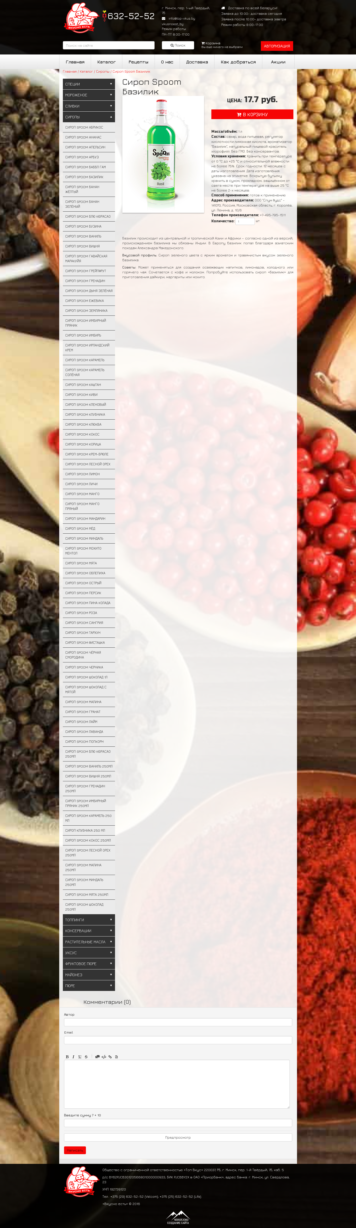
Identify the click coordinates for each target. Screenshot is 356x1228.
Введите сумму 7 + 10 (82, 1115)
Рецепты (138, 61)
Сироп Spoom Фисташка (85, 642)
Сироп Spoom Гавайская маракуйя (86, 258)
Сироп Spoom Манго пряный (82, 506)
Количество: (222, 221)
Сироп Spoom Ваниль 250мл (89, 766)
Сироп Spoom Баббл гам (85, 167)
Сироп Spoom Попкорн (84, 741)
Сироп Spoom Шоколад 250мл (84, 906)
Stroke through (86, 1056)
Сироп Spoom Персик (83, 593)
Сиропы (102, 71)
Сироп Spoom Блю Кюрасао (88, 216)
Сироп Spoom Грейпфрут (85, 271)
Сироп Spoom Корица (83, 444)
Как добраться (238, 61)
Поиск (178, 45)
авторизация (277, 46)
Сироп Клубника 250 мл (85, 830)
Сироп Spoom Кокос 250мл (88, 840)
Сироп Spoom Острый (83, 583)
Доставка (197, 61)
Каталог (106, 61)
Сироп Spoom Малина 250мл (83, 867)
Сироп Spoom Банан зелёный (82, 204)
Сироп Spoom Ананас (83, 137)
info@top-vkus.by (182, 18)
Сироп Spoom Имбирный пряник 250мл (85, 803)
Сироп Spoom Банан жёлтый (82, 189)
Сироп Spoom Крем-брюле (86, 454)
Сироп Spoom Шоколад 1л (86, 677)
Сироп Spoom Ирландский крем (87, 347)
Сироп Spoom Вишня (82, 246)
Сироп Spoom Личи (81, 484)
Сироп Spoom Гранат (82, 712)
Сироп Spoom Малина (83, 702)
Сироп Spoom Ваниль (83, 236)
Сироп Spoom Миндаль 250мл (84, 882)
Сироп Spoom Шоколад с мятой (86, 689)
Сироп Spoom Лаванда (84, 731)
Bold (67, 1056)
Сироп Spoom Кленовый (85, 404)
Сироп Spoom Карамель (84, 360)
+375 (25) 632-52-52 (176, 1196)
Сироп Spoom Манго (82, 494)
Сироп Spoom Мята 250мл (86, 894)
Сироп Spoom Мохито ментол (83, 550)
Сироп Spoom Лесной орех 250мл (87, 852)
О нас (167, 61)
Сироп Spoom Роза (81, 613)
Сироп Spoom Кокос (82, 434)
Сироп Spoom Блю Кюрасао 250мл (88, 753)
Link (110, 1056)
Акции (278, 61)
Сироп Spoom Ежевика (84, 301)
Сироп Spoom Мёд (80, 528)
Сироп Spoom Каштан (83, 385)
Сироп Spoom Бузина (83, 226)
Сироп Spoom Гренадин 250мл (85, 788)
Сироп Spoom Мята (81, 563)
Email (68, 1032)
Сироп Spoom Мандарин (85, 518)
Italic (73, 1056)
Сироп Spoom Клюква (83, 424)
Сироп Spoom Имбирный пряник (85, 322)
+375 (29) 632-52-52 (127, 1196)
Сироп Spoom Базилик (84, 177)
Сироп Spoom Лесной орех (87, 464)
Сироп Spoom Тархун (82, 632)
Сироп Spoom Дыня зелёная (89, 291)
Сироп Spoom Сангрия (84, 623)
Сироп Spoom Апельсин (85, 147)
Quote (97, 1056)
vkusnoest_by (172, 24)
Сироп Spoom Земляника (86, 310)
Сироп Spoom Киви (81, 394)
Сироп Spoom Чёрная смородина (83, 654)
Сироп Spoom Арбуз (82, 157)
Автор (69, 1014)
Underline (79, 1056)
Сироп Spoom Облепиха (85, 573)
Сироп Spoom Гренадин (85, 281)
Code (103, 1056)
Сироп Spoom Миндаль (84, 538)
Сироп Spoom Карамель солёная (84, 372)
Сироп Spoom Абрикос (84, 127)
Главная (75, 61)
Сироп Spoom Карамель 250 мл (88, 818)
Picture (116, 1056)
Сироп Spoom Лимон (82, 474)
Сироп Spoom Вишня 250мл (88, 776)
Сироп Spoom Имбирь (83, 335)
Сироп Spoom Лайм (81, 722)
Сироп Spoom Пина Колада (87, 603)
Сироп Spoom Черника (84, 667)
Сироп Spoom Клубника (85, 414)
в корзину (252, 114)
